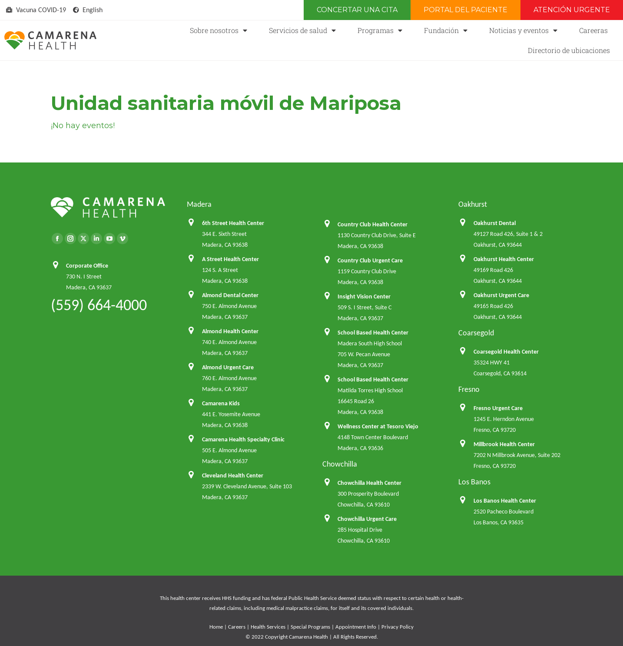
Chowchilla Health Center (369, 483)
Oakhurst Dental (495, 223)
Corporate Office (87, 265)
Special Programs (310, 626)
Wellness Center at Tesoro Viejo (378, 426)
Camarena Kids (221, 403)
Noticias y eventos (523, 30)
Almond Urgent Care (228, 367)
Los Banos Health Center (505, 500)
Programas (380, 30)
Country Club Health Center (373, 224)
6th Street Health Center (233, 223)
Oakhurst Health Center (504, 259)
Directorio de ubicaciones (569, 50)
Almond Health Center (230, 331)
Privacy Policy (397, 626)
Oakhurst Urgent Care (501, 295)
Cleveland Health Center (232, 475)
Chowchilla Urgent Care (367, 519)
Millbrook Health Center (504, 444)
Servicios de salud (302, 30)
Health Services (268, 626)
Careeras (593, 30)
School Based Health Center (373, 332)
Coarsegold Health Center (506, 351)
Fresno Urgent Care (498, 408)
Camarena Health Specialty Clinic (243, 439)
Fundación (445, 30)
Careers (236, 626)
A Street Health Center (230, 259)
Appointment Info (355, 626)
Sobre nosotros (218, 30)
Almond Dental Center (230, 295)
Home (216, 626)
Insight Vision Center (364, 296)
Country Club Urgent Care (370, 260)
